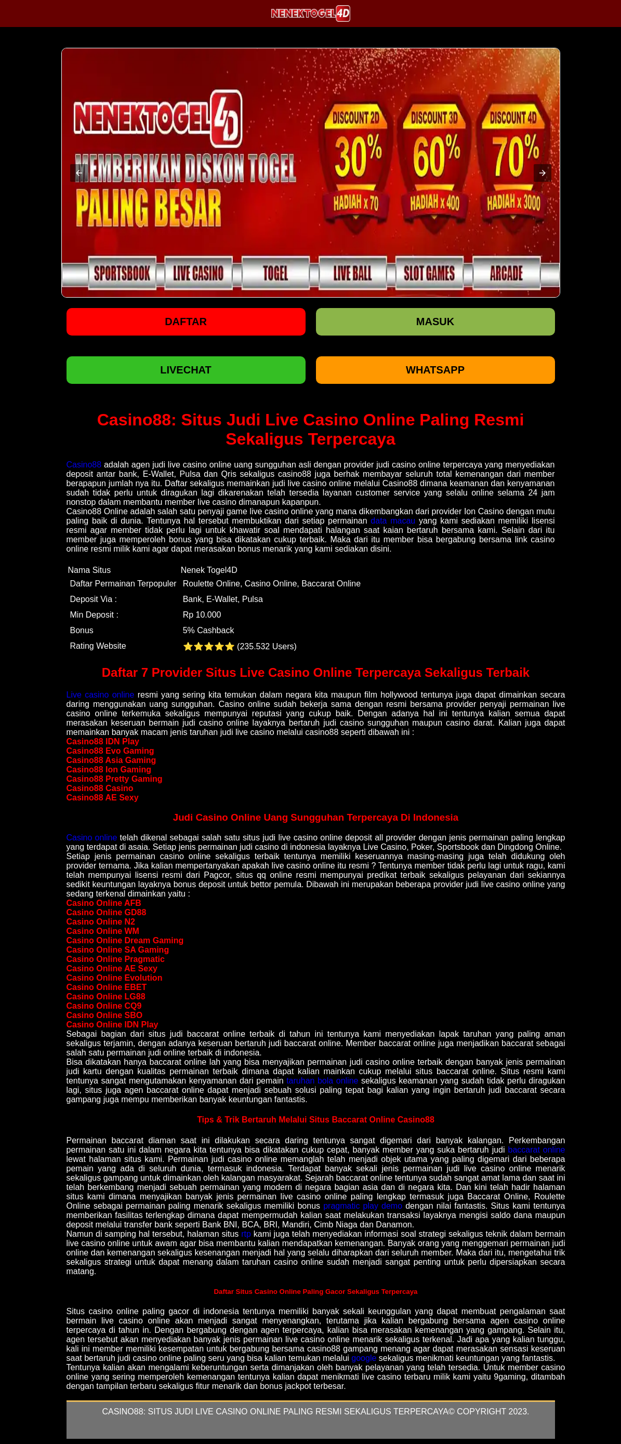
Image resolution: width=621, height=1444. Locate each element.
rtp (246, 1233)
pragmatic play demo (362, 1205)
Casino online (92, 837)
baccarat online (536, 1149)
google (363, 1358)
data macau (393, 520)
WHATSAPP (435, 370)
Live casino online (101, 694)
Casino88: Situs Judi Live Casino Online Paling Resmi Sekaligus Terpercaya (275, 1411)
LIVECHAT (186, 370)
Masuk (435, 321)
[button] (79, 173)
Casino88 (84, 464)
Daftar (186, 321)
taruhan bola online (322, 1080)
